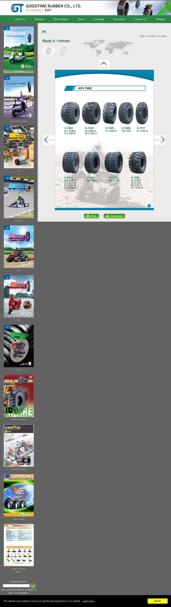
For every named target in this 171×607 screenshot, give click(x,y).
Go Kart (18, 220)
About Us (20, 19)
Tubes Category (19, 568)
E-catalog (99, 19)
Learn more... (89, 601)
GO (33, 585)
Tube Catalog (19, 519)
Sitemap (160, 19)
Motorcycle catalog (18, 121)
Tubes (18, 369)
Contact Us (140, 19)
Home (142, 36)
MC (19, 320)
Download (119, 19)
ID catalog (19, 71)
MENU (19, 572)
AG (18, 270)
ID (19, 170)
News (81, 19)
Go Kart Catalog (19, 469)
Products (39, 19)
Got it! (157, 601)
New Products (61, 19)
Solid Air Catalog (18, 419)
